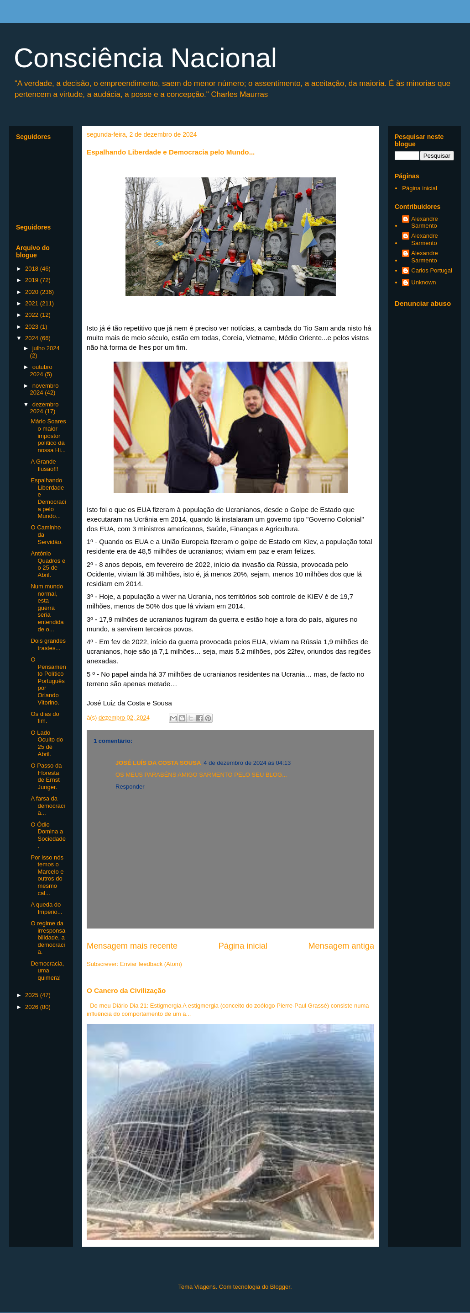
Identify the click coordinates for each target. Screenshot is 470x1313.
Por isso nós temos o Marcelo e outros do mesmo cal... (47, 875)
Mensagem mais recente (132, 945)
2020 (32, 291)
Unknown (423, 282)
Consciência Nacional (145, 58)
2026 (32, 1006)
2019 (32, 280)
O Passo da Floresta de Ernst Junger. (46, 776)
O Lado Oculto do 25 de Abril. (47, 743)
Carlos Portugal (431, 270)
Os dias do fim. (45, 717)
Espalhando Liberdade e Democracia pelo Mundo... (48, 498)
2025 (32, 995)
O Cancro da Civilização (126, 990)
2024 (32, 338)
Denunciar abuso (423, 303)
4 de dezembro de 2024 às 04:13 (247, 762)
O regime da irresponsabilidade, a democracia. (48, 937)
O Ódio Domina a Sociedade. (48, 835)
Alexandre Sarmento (424, 222)
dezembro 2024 (44, 408)
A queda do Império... (46, 908)
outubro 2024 (41, 370)
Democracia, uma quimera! (47, 970)
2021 (32, 303)
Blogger (280, 1286)
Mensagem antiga (341, 945)
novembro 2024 (44, 389)
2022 (32, 314)
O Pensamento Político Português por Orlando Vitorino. (48, 681)
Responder (130, 786)
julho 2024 (46, 348)
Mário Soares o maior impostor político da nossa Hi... (48, 435)
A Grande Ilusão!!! (44, 465)
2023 (32, 326)
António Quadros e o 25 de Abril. (48, 564)
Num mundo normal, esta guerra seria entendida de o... (47, 608)
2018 (32, 268)
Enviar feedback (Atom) (151, 964)
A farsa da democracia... (48, 805)
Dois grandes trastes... (48, 644)
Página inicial (243, 945)
